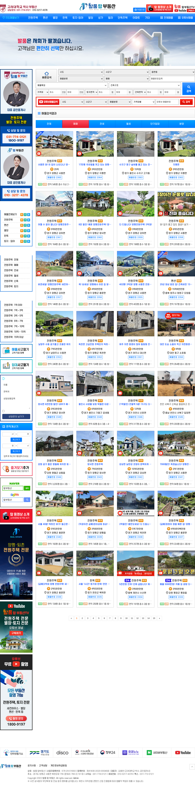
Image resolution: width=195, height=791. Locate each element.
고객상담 (43, 765)
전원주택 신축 (11, 281)
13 (143, 618)
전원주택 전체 (11, 259)
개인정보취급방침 (59, 765)
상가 (100, 17)
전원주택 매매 (11, 265)
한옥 (65, 17)
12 (137, 618)
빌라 (110, 17)
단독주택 (123, 17)
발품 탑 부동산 (98, 6)
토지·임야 (77, 17)
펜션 (45, 17)
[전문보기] (24, 411)
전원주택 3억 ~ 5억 (13, 315)
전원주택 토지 (11, 286)
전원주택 (33, 17)
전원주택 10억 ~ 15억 (15, 331)
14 (148, 618)
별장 (55, 17)
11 (132, 618)
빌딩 (90, 17)
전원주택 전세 (11, 270)
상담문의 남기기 (16, 416)
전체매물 (166, 17)
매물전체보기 (10, 214)
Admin (76, 778)
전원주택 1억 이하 (13, 305)
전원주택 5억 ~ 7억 (13, 321)
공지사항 (32, 765)
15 (154, 618)
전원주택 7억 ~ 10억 (14, 326)
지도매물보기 (10, 17)
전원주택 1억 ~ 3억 (13, 310)
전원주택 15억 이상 (13, 337)
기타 (147, 17)
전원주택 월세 (11, 275)
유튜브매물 (185, 17)
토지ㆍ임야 (9, 241)
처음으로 (139, 9)
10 (126, 618)
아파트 (136, 17)
